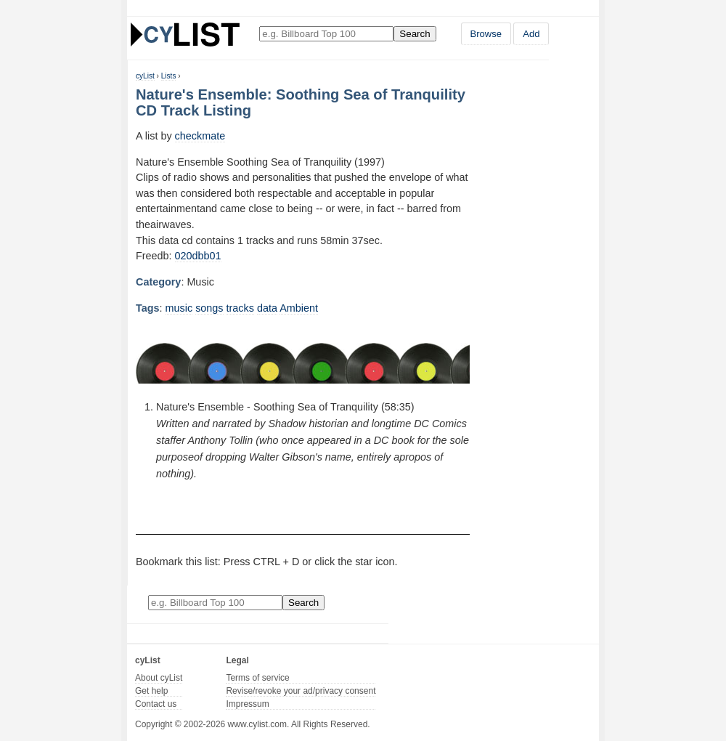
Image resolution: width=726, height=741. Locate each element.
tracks (240, 308)
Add (531, 33)
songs (209, 308)
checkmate (200, 136)
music (179, 308)
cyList (145, 76)
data (267, 308)
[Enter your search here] (326, 33)
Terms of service (257, 678)
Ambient (299, 308)
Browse (486, 33)
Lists (168, 76)
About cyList (158, 678)
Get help (151, 691)
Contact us (155, 704)
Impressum (247, 704)
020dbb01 (198, 256)
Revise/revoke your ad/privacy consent (300, 691)
